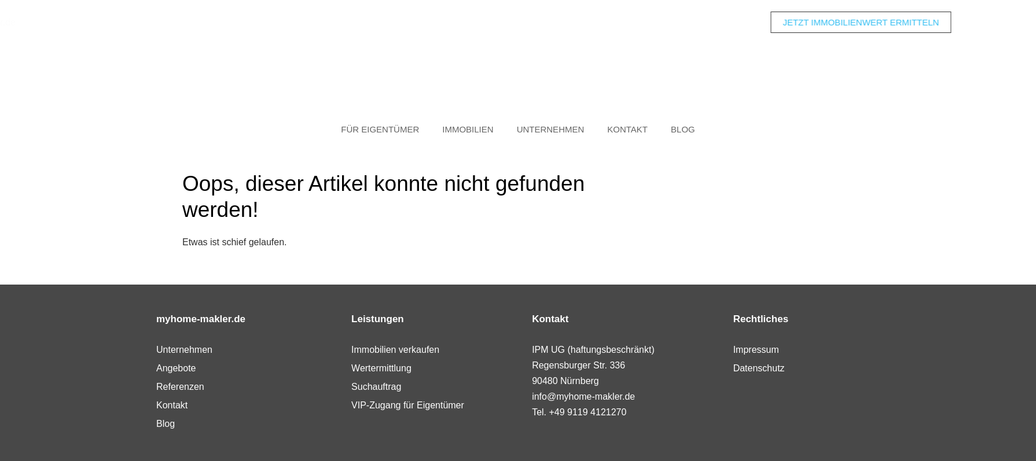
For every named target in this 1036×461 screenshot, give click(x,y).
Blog (683, 129)
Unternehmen (551, 129)
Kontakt (627, 129)
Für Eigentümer (380, 129)
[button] (25, 435)
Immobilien (467, 129)
